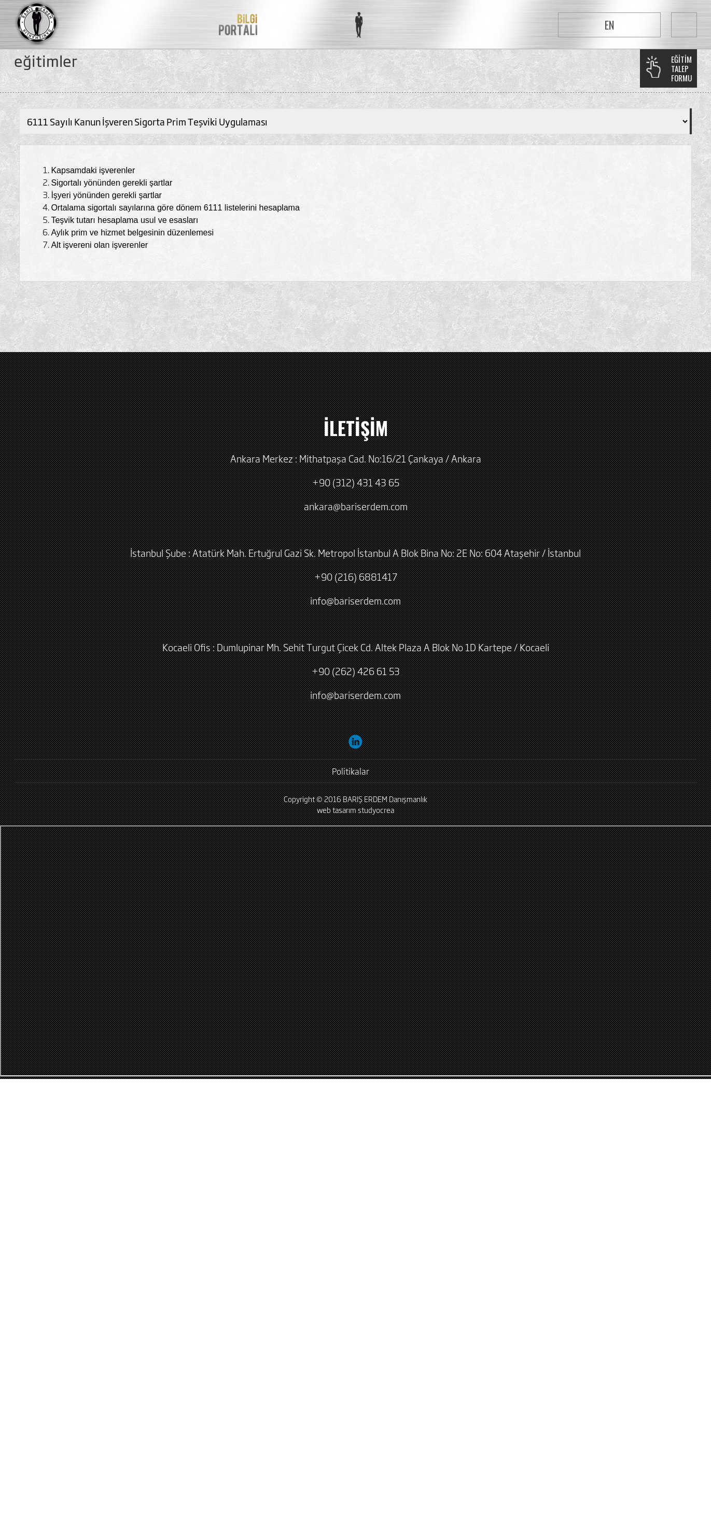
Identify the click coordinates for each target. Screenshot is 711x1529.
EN (609, 25)
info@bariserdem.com (355, 600)
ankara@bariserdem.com (356, 506)
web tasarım (336, 809)
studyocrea (376, 809)
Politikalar (350, 771)
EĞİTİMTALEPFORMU (681, 68)
